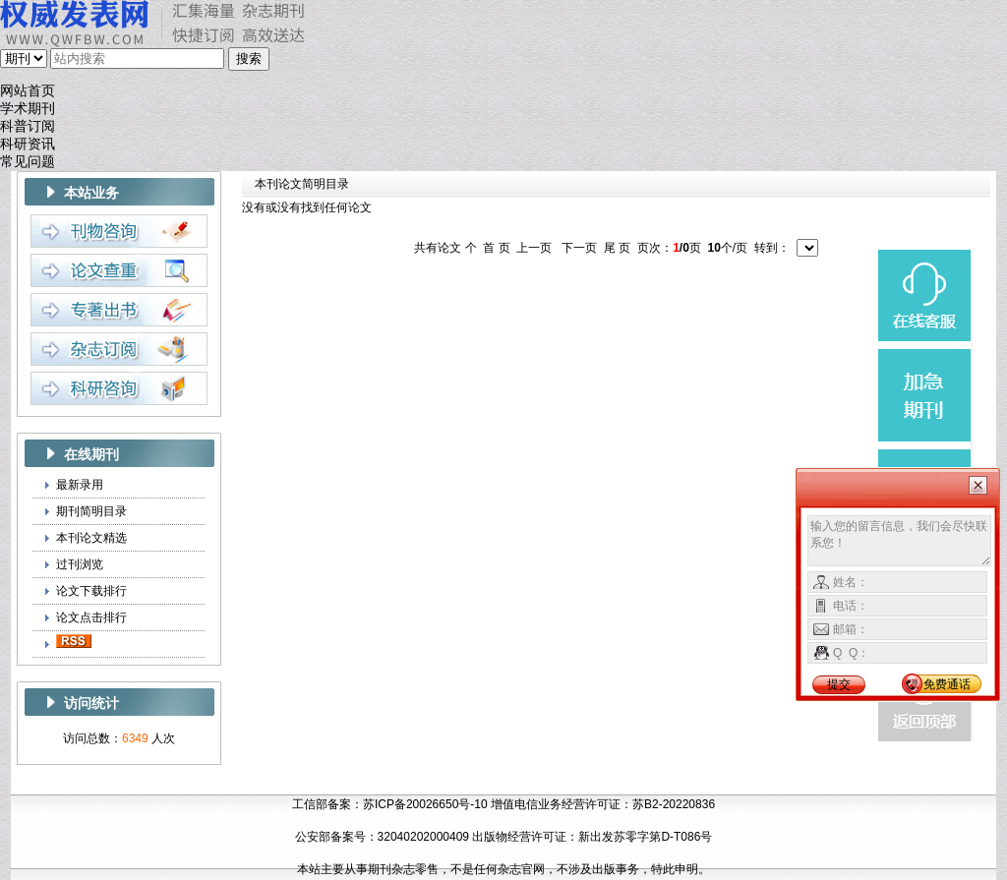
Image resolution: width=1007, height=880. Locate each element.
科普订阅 (27, 126)
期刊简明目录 (91, 511)
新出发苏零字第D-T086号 (645, 837)
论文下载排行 (91, 591)
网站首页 (27, 91)
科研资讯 (27, 144)
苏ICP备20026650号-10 (425, 804)
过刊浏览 (79, 564)
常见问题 (27, 161)
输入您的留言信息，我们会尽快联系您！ (899, 540)
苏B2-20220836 (673, 804)
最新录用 (79, 485)
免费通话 (947, 684)
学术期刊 (27, 108)
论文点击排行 (91, 617)
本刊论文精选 (91, 538)
